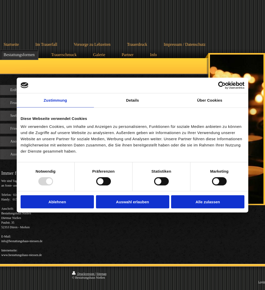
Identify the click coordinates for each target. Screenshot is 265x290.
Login (261, 281)
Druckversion (83, 274)
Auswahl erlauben (132, 202)
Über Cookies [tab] (209, 100)
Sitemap (101, 274)
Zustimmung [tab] (55, 100)
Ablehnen (57, 202)
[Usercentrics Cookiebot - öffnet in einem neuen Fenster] (221, 85)
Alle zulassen (208, 202)
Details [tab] (132, 100)
